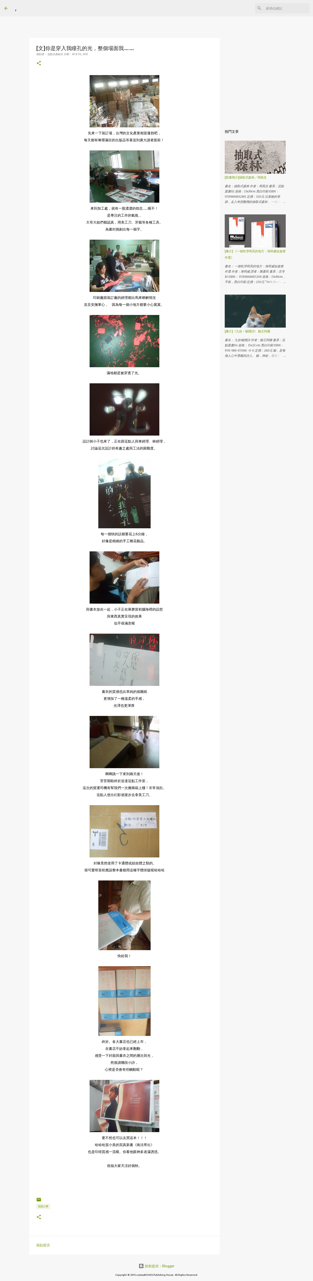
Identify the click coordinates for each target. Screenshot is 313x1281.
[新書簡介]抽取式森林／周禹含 (246, 177)
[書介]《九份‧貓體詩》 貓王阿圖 (247, 331)
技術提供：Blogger (156, 1266)
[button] (38, 63)
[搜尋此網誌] (287, 8)
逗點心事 (43, 1206)
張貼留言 (43, 1245)
